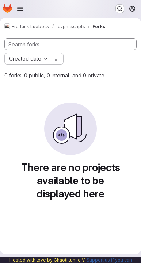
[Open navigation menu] (20, 9)
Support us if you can (109, 260)
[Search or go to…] (119, 8)
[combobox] (28, 59)
